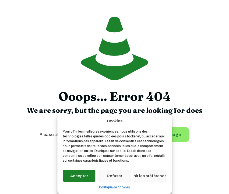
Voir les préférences (149, 176)
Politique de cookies (114, 187)
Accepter (79, 176)
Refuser (114, 176)
